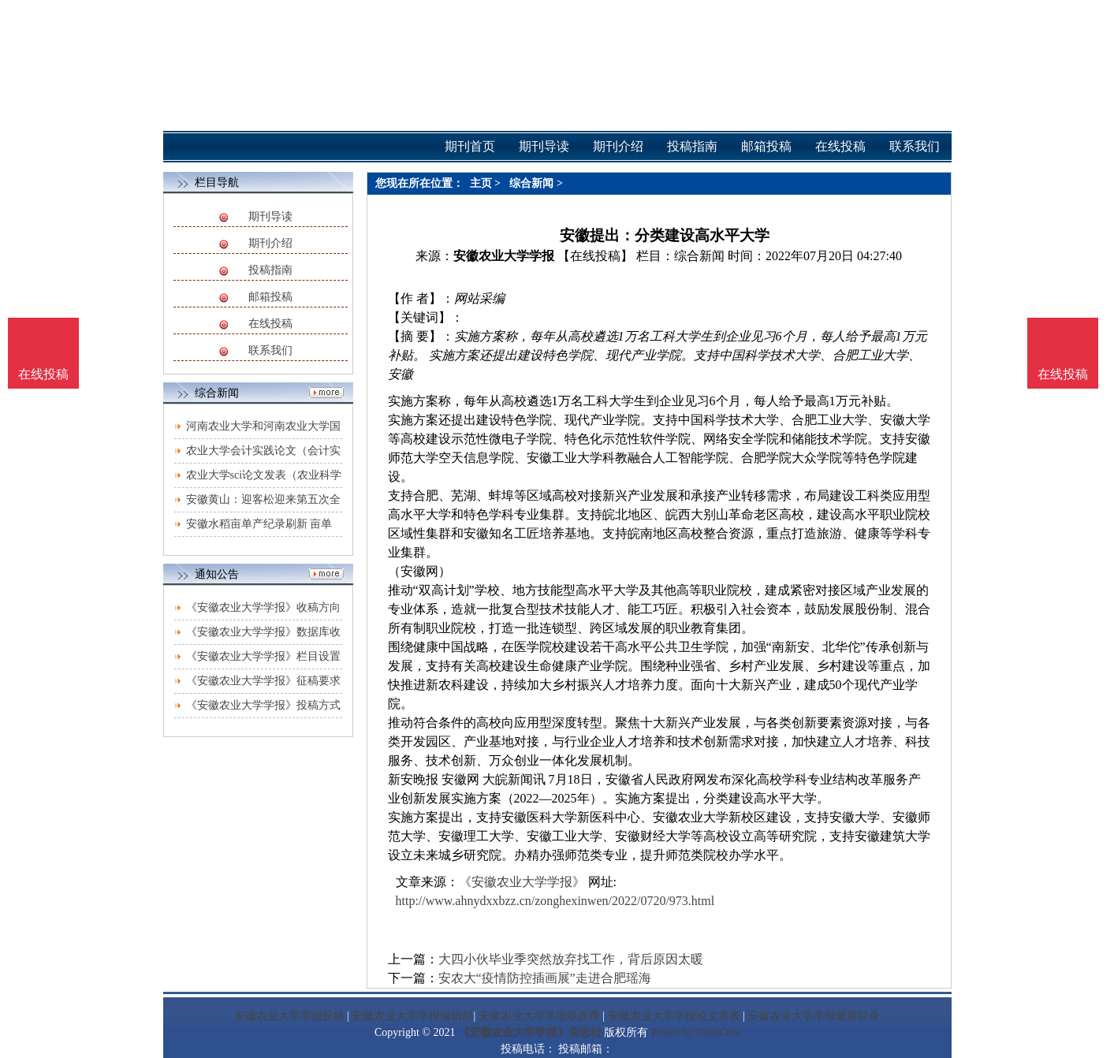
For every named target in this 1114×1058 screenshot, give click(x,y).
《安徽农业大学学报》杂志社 (530, 1032)
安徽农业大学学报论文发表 (674, 1016)
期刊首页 (470, 146)
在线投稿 (270, 324)
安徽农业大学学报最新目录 (813, 1016)
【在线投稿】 (595, 256)
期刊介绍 (270, 243)
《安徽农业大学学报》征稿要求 (263, 681)
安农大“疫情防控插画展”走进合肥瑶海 (544, 978)
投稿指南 (270, 270)
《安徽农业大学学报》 (522, 881)
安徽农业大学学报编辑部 (412, 1016)
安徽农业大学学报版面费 (539, 1016)
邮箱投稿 (270, 297)
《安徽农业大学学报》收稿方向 (263, 607)
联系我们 (270, 350)
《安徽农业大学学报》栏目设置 (263, 656)
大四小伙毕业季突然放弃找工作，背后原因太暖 (570, 959)
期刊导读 (270, 216)
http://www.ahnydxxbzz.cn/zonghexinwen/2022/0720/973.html (555, 900)
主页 (481, 183)
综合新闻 (531, 183)
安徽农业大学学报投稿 (289, 1016)
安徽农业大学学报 (503, 256)
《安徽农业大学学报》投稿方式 (263, 705)
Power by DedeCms (695, 1032)
